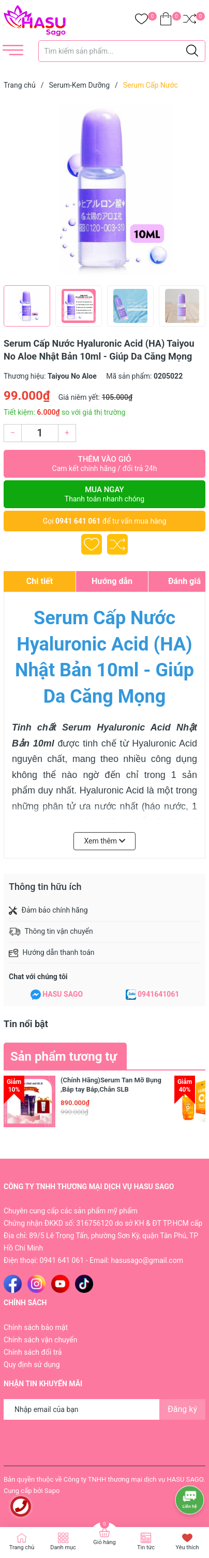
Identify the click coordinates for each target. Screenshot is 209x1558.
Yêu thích (187, 1547)
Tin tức (146, 1547)
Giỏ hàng (104, 1542)
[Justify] (192, 51)
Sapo (52, 1491)
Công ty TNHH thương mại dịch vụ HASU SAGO (133, 1479)
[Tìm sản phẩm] (122, 51)
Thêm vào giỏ (104, 464)
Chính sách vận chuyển (41, 1340)
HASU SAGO (62, 994)
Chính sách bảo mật (36, 1327)
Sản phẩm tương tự (63, 1056)
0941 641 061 (77, 521)
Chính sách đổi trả (33, 1352)
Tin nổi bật (26, 1023)
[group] (104, 190)
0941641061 (158, 994)
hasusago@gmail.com (147, 1260)
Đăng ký (182, 1409)
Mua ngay (104, 494)
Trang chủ (22, 1547)
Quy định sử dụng (32, 1364)
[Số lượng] (40, 433)
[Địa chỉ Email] (104, 1409)
